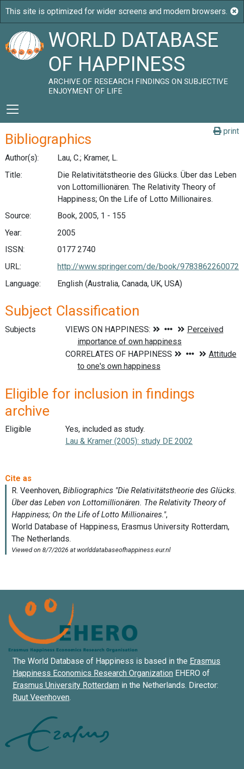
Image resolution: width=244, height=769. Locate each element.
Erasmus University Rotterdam (66, 685)
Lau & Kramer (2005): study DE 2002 (129, 441)
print (226, 131)
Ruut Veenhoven (41, 697)
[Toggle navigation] (12, 109)
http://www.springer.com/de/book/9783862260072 (148, 266)
